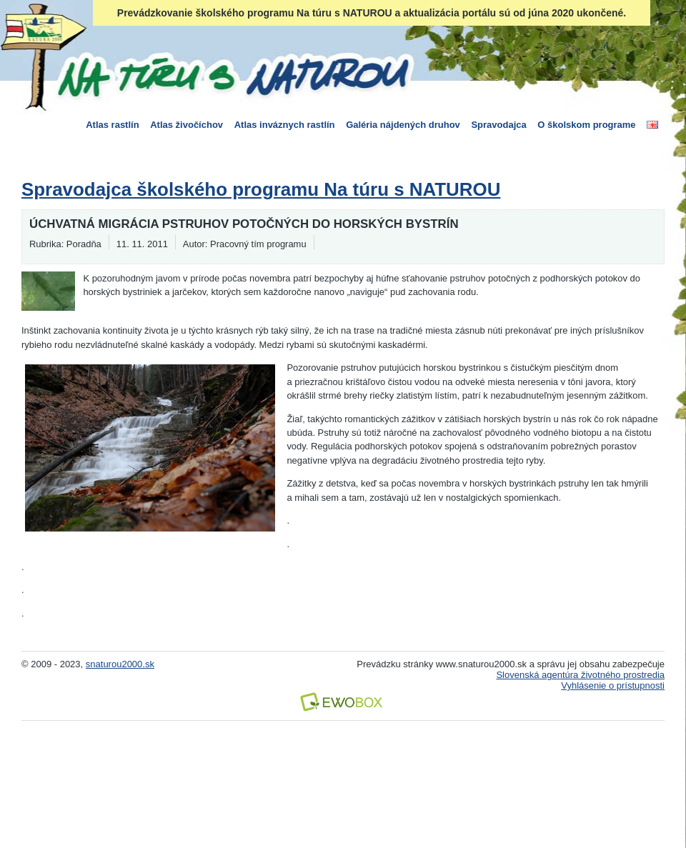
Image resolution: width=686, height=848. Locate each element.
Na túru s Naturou (232, 74)
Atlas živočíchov (186, 124)
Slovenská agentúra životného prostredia (580, 674)
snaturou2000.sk (120, 664)
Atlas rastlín (112, 124)
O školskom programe (586, 124)
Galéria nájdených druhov (403, 124)
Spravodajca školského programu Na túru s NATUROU (260, 189)
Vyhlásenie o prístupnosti (613, 685)
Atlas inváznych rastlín (284, 124)
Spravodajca (498, 124)
